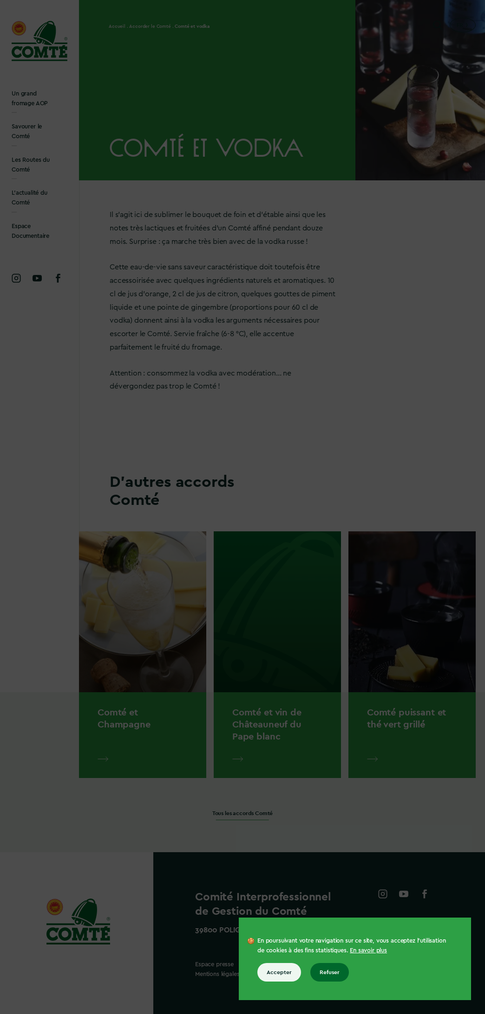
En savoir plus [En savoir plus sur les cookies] (368, 950)
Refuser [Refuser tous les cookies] (330, 972)
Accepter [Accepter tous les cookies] (279, 972)
